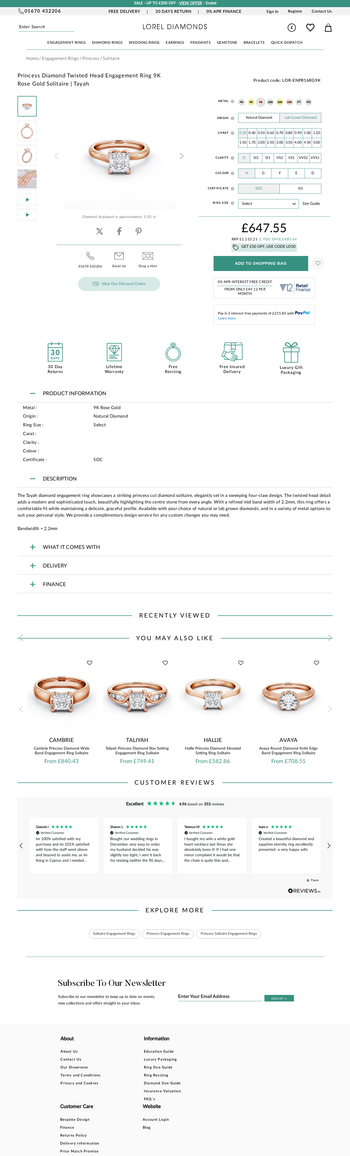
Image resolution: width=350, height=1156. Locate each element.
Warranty (170, 1091)
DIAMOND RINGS (107, 43)
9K (242, 102)
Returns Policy (174, 1068)
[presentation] (56, 157)
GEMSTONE (227, 43)
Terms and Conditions (80, 1076)
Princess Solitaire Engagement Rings (233, 934)
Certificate (218, 188)
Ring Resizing (124, 1076)
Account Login (224, 1052)
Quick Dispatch (287, 43)
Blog (215, 1060)
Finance (168, 1060)
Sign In (272, 11)
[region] (175, 846)
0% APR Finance (223, 12)
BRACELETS (254, 43)
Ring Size (221, 203)
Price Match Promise (180, 1083)
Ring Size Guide (126, 1068)
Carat (223, 133)
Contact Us (322, 11)
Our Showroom (74, 1068)
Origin (223, 118)
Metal (223, 101)
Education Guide (127, 1052)
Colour (222, 173)
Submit (73, 27)
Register (295, 11)
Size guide (311, 204)
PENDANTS (200, 43)
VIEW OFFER (190, 3)
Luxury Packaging (128, 1060)
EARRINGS (175, 43)
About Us (69, 1052)
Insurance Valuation (130, 1091)
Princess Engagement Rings (168, 934)
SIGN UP (279, 998)
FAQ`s (117, 1099)
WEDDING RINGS (144, 43)
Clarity (222, 157)
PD (309, 102)
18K (270, 102)
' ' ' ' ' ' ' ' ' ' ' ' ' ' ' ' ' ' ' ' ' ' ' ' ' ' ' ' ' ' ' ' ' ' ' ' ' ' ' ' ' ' (268, 204)
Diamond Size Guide (130, 1083)
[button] (21, 845)
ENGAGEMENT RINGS (66, 43)
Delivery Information (180, 1076)
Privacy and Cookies (79, 1083)
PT (299, 102)
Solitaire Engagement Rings (110, 934)
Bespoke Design (176, 1052)
